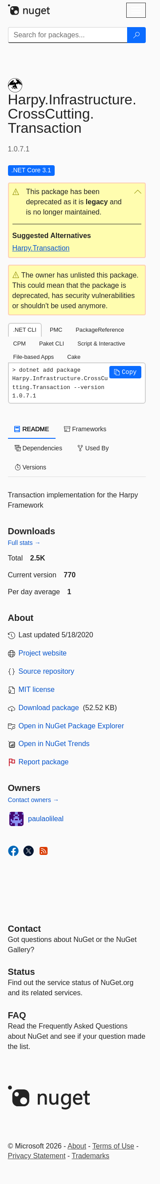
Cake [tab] (73, 357)
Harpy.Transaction (41, 248)
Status (21, 972)
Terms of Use (113, 1146)
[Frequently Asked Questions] (17, 1015)
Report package (44, 762)
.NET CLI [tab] (24, 329)
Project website (43, 653)
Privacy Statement (37, 1156)
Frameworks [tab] (85, 429)
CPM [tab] (19, 343)
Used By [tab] (93, 448)
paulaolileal (46, 818)
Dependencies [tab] (38, 448)
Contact (24, 929)
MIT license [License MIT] (37, 689)
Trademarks (90, 1156)
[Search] (136, 35)
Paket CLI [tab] (51, 343)
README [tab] (32, 429)
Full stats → (24, 542)
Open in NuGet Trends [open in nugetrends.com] (54, 743)
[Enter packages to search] (68, 35)
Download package (49, 707)
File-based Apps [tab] (33, 357)
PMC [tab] (56, 329)
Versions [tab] (31, 467)
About (77, 1146)
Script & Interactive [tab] (101, 343)
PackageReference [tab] (100, 329)
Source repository (46, 671)
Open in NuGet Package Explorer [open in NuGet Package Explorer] (71, 726)
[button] (76, 202)
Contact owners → (33, 799)
